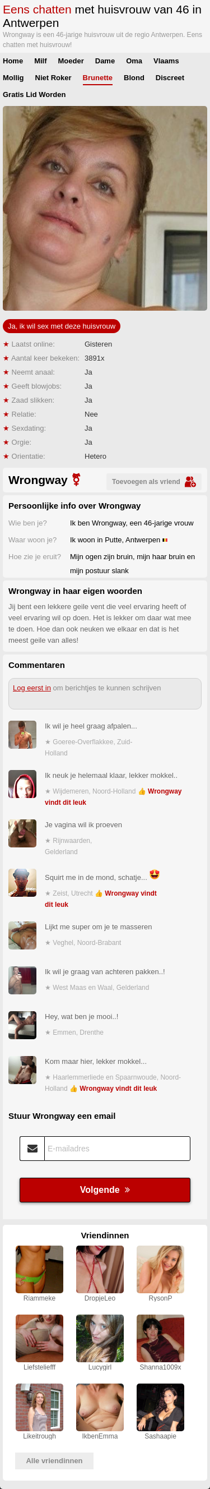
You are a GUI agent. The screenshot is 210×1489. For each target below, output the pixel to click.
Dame (105, 61)
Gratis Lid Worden (34, 94)
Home (13, 61)
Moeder (71, 61)
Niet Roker (53, 77)
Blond (134, 77)
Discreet (170, 77)
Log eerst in (32, 688)
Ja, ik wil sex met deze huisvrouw (61, 326)
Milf (40, 61)
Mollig (13, 77)
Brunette (98, 77)
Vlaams (166, 61)
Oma (134, 61)
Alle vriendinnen (54, 1460)
